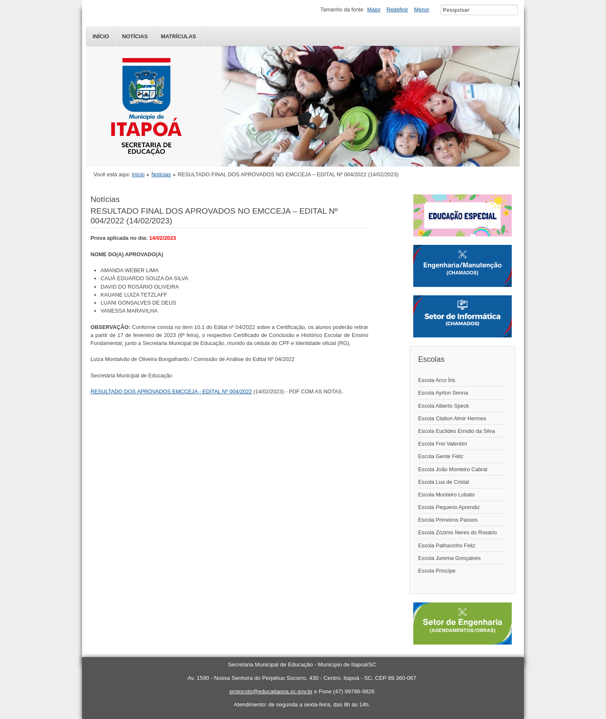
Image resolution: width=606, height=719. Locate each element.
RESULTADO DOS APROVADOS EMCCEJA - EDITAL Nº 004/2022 (171, 391)
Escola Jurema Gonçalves (449, 558)
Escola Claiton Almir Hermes (452, 418)
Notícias (135, 36)
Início (101, 36)
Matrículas (178, 36)
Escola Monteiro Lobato (446, 494)
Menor (421, 9)
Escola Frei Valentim (442, 443)
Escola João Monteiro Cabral (452, 469)
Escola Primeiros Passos (448, 520)
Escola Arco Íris (436, 380)
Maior (374, 9)
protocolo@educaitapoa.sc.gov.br (271, 691)
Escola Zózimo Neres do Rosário (457, 532)
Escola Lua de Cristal (443, 482)
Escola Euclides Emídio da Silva (456, 431)
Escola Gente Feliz (440, 456)
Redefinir (397, 9)
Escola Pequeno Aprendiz (449, 507)
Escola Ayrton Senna (443, 393)
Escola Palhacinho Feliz (447, 545)
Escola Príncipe (437, 571)
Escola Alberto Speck (443, 406)
